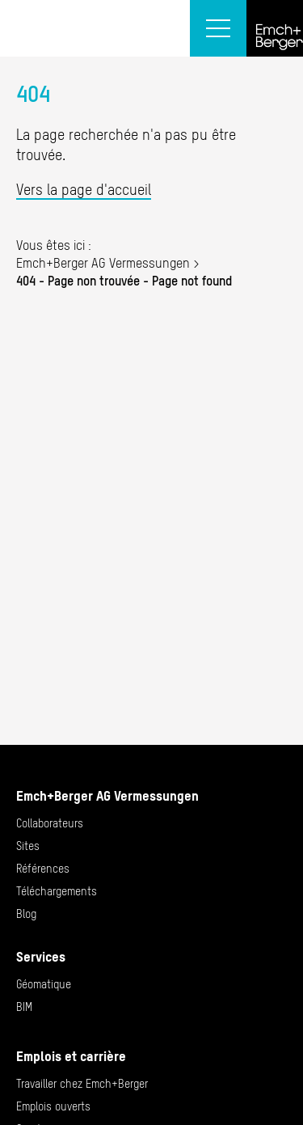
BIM (24, 1006)
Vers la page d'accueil (83, 189)
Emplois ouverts (53, 1106)
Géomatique (43, 984)
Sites (28, 846)
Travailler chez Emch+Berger (82, 1083)
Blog (26, 913)
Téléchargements (56, 891)
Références (42, 868)
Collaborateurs (49, 823)
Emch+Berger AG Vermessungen (103, 263)
